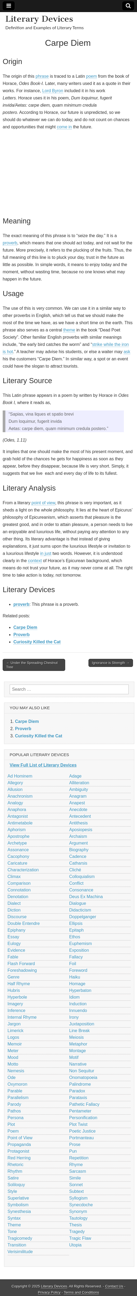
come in (64, 127)
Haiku (74, 977)
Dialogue (77, 903)
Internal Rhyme (22, 1017)
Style (12, 1191)
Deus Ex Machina (86, 896)
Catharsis (78, 863)
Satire (13, 1178)
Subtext (76, 1191)
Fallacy (76, 957)
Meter (13, 1050)
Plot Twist (78, 1124)
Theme (14, 1225)
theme (69, 330)
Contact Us (114, 1286)
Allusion (15, 789)
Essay (13, 937)
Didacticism (80, 910)
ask (127, 351)
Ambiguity (78, 789)
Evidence (16, 950)
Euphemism (80, 943)
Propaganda (19, 1144)
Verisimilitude (20, 1251)
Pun (73, 1151)
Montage (77, 1050)
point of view (43, 503)
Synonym (78, 1211)
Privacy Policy (49, 1292)
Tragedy (77, 1231)
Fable (13, 957)
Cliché (75, 870)
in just (45, 553)
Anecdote (78, 809)
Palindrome (80, 1084)
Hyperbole (17, 997)
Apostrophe (18, 836)
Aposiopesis (80, 829)
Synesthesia (19, 1211)
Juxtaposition (81, 1024)
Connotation (19, 890)
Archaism (78, 836)
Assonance (18, 849)
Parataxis (78, 1097)
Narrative (78, 1064)
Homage (77, 983)
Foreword (78, 970)
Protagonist (18, 1151)
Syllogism (78, 1198)
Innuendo (78, 1010)
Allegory (15, 782)
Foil (72, 963)
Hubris (14, 990)
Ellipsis (76, 923)
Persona (16, 1117)
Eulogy (14, 943)
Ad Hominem (20, 776)
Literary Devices (39, 19)
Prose (74, 1144)
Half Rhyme (19, 983)
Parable (15, 1091)
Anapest (77, 803)
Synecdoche (81, 1204)
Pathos (14, 1111)
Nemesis (16, 1071)
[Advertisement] (68, 172)
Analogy (15, 803)
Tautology (78, 1218)
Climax (14, 876)
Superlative (18, 1198)
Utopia (75, 1245)
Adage (75, 776)
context (35, 560)
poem (91, 76)
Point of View (20, 1138)
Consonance (81, 890)
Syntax (14, 1218)
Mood (13, 1057)
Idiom (74, 997)
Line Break (79, 1030)
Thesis (75, 1225)
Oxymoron (17, 1084)
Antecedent (80, 816)
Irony (74, 1017)
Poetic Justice (82, 1131)
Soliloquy (16, 1184)
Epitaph (76, 930)
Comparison (19, 883)
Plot (11, 1124)
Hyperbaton (80, 990)
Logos (13, 1037)
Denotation (18, 896)
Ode (12, 1077)
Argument (78, 843)
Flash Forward (21, 963)
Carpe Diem (25, 627)
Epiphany (16, 930)
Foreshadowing (22, 970)
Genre (13, 977)
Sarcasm (77, 1171)
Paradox (77, 1091)
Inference (16, 1010)
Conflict (76, 883)
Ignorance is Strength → (110, 663)
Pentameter (80, 1111)
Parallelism (18, 1097)
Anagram (78, 796)
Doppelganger (82, 916)
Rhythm (15, 1171)
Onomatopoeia (83, 1077)
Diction (14, 910)
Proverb (21, 634)
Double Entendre (24, 923)
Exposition (79, 950)
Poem (13, 1131)
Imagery (15, 1004)
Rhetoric (16, 1164)
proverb (10, 243)
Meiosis (76, 1037)
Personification (83, 1117)
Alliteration (79, 782)
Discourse (17, 916)
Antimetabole (20, 823)
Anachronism (20, 796)
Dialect (14, 903)
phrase (42, 76)
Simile (75, 1178)
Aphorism (17, 829)
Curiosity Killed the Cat (37, 642)
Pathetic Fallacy (84, 1104)
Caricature (17, 863)
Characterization (23, 870)
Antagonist (18, 816)
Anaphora (17, 809)
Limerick (16, 1030)
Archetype (17, 843)
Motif (74, 1057)
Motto (13, 1064)
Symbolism (18, 1204)
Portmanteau (81, 1138)
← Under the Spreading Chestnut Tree (32, 665)
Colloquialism (82, 876)
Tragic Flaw (80, 1238)
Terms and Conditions (81, 1292)
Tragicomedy (20, 1238)
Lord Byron (52, 90)
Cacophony (18, 856)
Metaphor (78, 1044)
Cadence (77, 856)
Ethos (74, 937)
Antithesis (78, 823)
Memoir (15, 1044)
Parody (14, 1104)
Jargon (14, 1024)
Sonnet (76, 1184)
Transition (17, 1245)
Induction (78, 1004)
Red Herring (19, 1158)
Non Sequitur (81, 1071)
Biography (78, 849)
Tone (12, 1231)
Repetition (78, 1158)
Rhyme (76, 1164)
